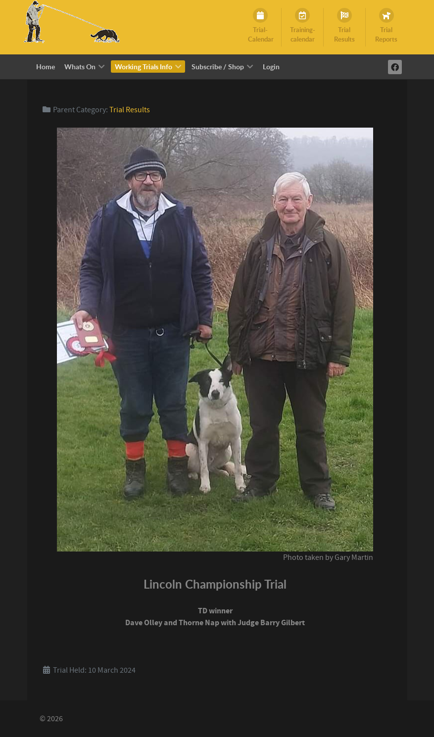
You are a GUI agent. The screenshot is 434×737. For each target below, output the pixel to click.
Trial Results (129, 109)
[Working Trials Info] (70, 21)
